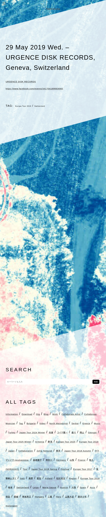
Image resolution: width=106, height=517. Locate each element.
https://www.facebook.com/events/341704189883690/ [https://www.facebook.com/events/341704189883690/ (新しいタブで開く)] (54, 88)
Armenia (48, 459)
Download (39, 414)
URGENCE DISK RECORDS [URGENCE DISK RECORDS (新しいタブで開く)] (31, 81)
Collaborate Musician (60, 423)
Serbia (80, 432)
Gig (55, 414)
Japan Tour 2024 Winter (75, 441)
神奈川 (78, 487)
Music (28, 441)
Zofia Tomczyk (19, 478)
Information (16, 414)
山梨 (30, 496)
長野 (60, 514)
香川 (43, 450)
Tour (92, 496)
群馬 (63, 459)
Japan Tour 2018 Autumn (70, 478)
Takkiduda (53, 8)
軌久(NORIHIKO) (69, 496)
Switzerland (54, 105)
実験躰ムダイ (29, 514)
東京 (39, 478)
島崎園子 (60, 487)
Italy (48, 514)
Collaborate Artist (22, 423)
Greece (12, 441)
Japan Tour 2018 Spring (27, 505)
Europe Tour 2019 (28, 105)
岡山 (55, 450)
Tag (87, 423)
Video (30, 432)
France (44, 496)
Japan (60, 469)
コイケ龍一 (26, 450)
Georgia (70, 450)
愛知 (71, 514)
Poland (85, 514)
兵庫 (9, 450)
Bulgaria (13, 432)
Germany (14, 496)
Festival (60, 505)
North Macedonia (54, 432)
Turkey (43, 441)
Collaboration (82, 469)
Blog (66, 414)
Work (78, 414)
